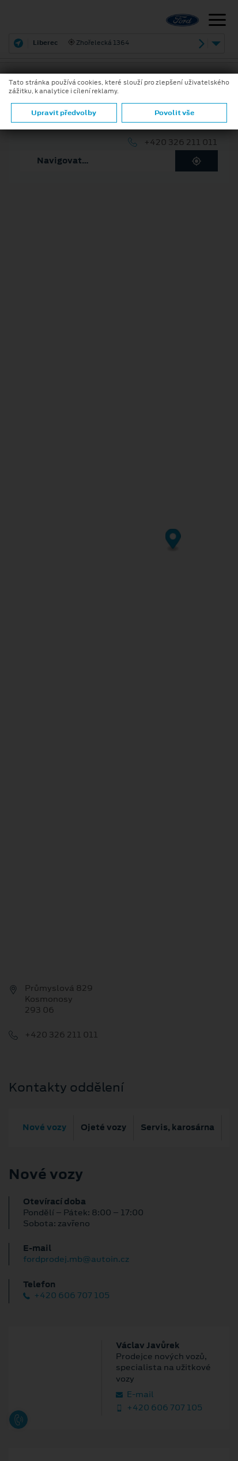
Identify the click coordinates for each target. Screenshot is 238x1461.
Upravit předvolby (63, 112)
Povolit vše (174, 112)
